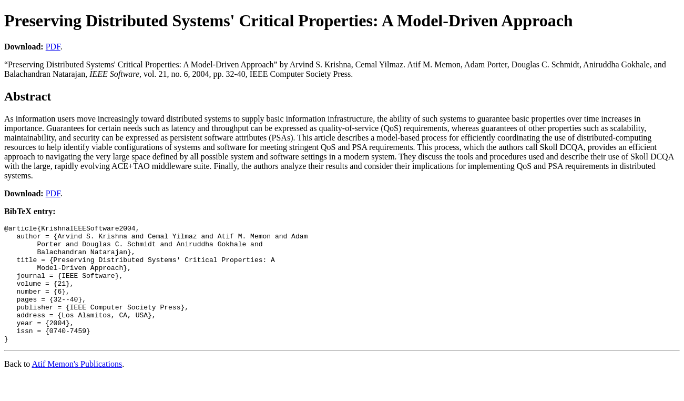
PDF (53, 46)
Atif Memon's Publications (77, 387)
